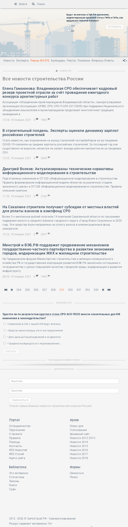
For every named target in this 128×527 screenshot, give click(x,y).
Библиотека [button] (17, 466)
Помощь (14, 441)
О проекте (15, 433)
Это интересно (18, 472)
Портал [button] (14, 419)
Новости (65, 71)
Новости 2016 (79, 449)
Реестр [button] (71, 60)
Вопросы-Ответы (103, 60)
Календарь (58, 60)
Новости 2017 (79, 453)
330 (70, 289)
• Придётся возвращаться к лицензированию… (32, 343)
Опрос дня (76, 425)
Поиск (38, 4)
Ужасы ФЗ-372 (39, 60)
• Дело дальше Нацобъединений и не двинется (32, 336)
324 (18, 289)
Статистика (16, 476)
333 (96, 289)
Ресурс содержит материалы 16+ (30, 523)
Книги (13, 484)
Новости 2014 (79, 441)
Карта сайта (17, 457)
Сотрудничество (20, 425)
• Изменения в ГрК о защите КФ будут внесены (32, 323)
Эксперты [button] (22, 60)
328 (53, 289)
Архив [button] (74, 419)
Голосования (78, 429)
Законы (14, 480)
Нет (71, 26)
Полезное (84, 60)
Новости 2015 (79, 445)
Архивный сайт (80, 433)
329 (61, 289)
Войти (20, 4)
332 (87, 289)
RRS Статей (16, 453)
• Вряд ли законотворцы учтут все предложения (33, 330)
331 (78, 289)
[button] (125, 60)
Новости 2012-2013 (82, 437)
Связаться (77, 472)
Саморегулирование (62, 518)
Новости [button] (8, 60)
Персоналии (17, 429)
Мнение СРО (64, 302)
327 (44, 289)
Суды (12, 488)
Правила (14, 437)
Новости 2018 (79, 457)
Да (70, 30)
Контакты (15, 445)
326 (36, 289)
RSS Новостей (18, 449)
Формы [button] (75, 466)
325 (27, 289)
